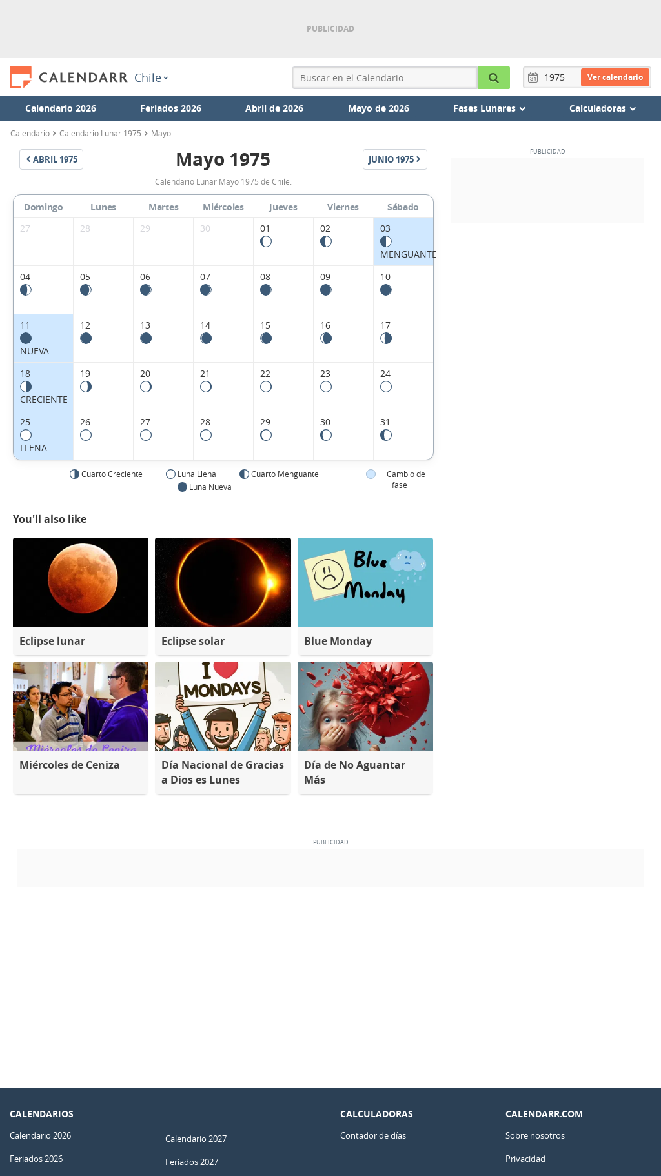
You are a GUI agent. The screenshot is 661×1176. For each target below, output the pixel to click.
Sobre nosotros (535, 1135)
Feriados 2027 (191, 1162)
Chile (151, 77)
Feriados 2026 (170, 108)
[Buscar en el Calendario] (494, 77)
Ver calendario (615, 77)
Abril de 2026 (274, 108)
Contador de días (373, 1135)
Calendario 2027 (196, 1138)
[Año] (556, 77)
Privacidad (525, 1158)
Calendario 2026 (60, 108)
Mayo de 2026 (378, 108)
